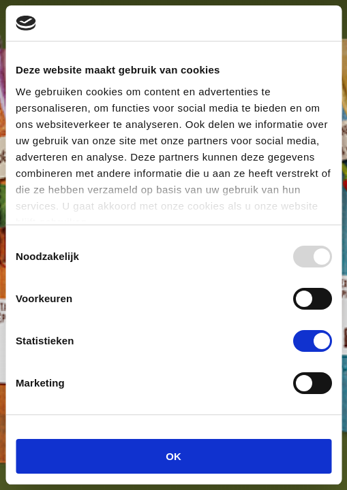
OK (173, 456)
